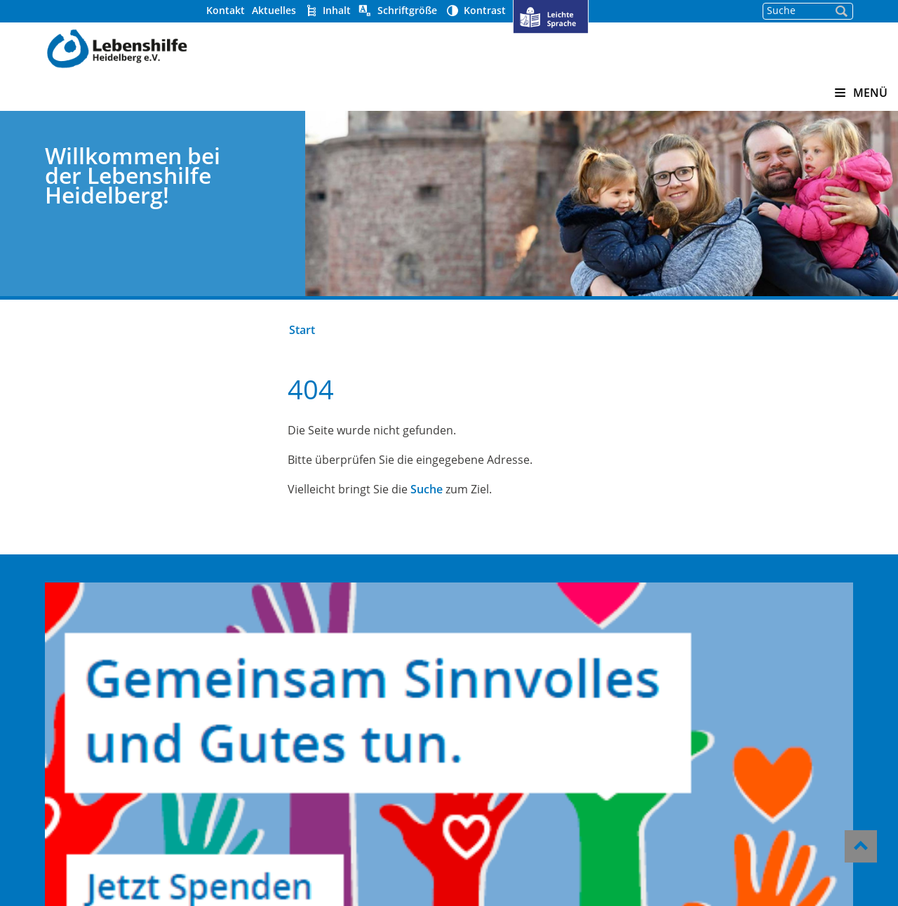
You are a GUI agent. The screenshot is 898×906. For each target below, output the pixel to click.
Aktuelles (318, 10)
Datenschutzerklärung (515, 793)
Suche (444, 489)
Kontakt (269, 10)
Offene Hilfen (309, 680)
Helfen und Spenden (510, 642)
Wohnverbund (311, 661)
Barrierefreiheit (496, 755)
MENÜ (861, 92)
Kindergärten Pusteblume (345, 623)
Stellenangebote (497, 680)
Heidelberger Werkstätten (347, 642)
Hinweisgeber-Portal (510, 736)
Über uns (476, 623)
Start (320, 330)
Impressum (483, 774)
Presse (469, 699)
